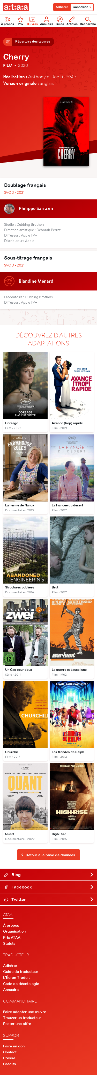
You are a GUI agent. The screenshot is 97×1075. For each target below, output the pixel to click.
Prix (20, 21)
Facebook (49, 887)
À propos (11, 925)
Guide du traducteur (20, 971)
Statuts (9, 943)
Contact (10, 1052)
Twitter (49, 899)
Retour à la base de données (48, 855)
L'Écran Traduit (16, 977)
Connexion (82, 7)
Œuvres (32, 21)
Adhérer (62, 7)
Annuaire (46, 21)
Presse (9, 1058)
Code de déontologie (21, 984)
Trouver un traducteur (22, 1018)
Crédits (9, 1064)
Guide (60, 21)
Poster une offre (17, 1024)
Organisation (14, 931)
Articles (72, 21)
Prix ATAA (11, 937)
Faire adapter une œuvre (24, 1012)
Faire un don (14, 1046)
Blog (49, 874)
